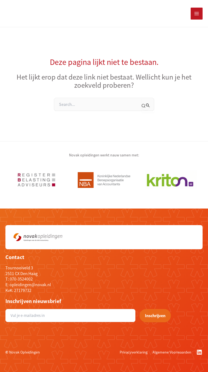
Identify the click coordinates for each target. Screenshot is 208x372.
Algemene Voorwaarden (171, 352)
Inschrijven (155, 315)
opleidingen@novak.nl (30, 284)
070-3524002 (21, 279)
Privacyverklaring (134, 352)
